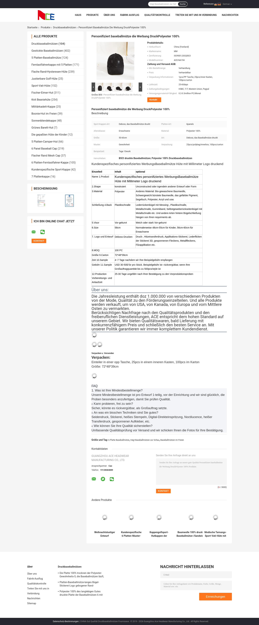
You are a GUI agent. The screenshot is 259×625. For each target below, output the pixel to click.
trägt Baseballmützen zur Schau (144, 440)
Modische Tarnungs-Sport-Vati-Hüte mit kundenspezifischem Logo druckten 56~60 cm (215, 534)
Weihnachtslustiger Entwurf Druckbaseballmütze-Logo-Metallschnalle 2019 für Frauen (104, 534)
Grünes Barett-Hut (42, 127)
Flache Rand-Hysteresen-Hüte (50, 71)
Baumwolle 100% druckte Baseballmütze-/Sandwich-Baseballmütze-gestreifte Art (191, 534)
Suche (183, 4)
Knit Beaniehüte (41, 99)
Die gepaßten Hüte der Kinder (49, 134)
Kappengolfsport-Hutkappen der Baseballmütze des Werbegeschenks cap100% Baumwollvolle (159, 534)
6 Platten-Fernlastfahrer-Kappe (50, 162)
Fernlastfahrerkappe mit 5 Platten (52, 64)
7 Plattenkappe (41, 176)
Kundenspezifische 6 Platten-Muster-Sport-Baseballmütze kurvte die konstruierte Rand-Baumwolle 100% (131, 534)
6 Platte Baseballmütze (118, 440)
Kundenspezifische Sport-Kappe (51, 169)
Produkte (92, 15)
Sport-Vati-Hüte (41, 85)
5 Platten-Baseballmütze (46, 57)
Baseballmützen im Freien (172, 440)
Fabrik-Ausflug (129, 15)
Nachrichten (230, 15)
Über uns (109, 15)
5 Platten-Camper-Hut (45, 141)
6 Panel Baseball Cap (44, 148)
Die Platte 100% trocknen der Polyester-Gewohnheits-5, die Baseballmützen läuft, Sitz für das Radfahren (82, 575)
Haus (78, 15)
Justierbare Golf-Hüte (44, 78)
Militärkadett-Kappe (43, 106)
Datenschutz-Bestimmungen (66, 621)
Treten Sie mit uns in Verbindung (196, 15)
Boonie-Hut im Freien (44, 113)
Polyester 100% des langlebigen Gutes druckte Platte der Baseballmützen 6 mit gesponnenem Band (81, 593)
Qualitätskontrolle (157, 15)
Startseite (32, 27)
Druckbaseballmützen (64, 27)
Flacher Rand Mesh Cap (46, 155)
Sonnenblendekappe (44, 120)
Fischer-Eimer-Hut (42, 92)
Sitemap (31, 603)
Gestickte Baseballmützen (47, 50)
